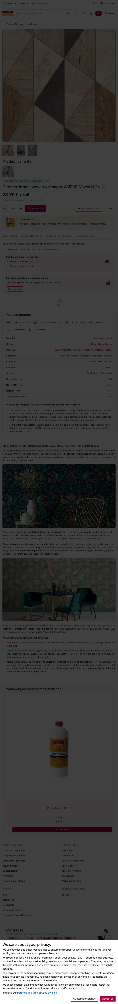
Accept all (108, 998)
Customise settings (84, 998)
